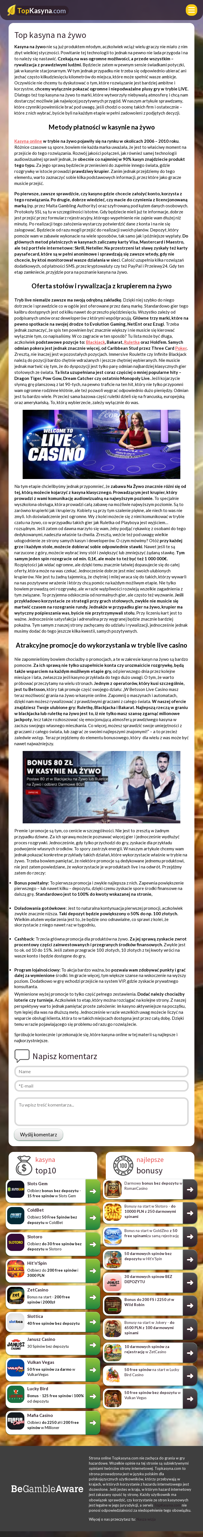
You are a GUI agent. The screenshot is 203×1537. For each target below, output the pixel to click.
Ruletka (132, 342)
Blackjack (95, 342)
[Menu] (191, 10)
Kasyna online (28, 141)
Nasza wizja (146, 1519)
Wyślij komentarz (38, 1134)
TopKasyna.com (167, 1505)
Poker (181, 348)
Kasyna (41, 10)
